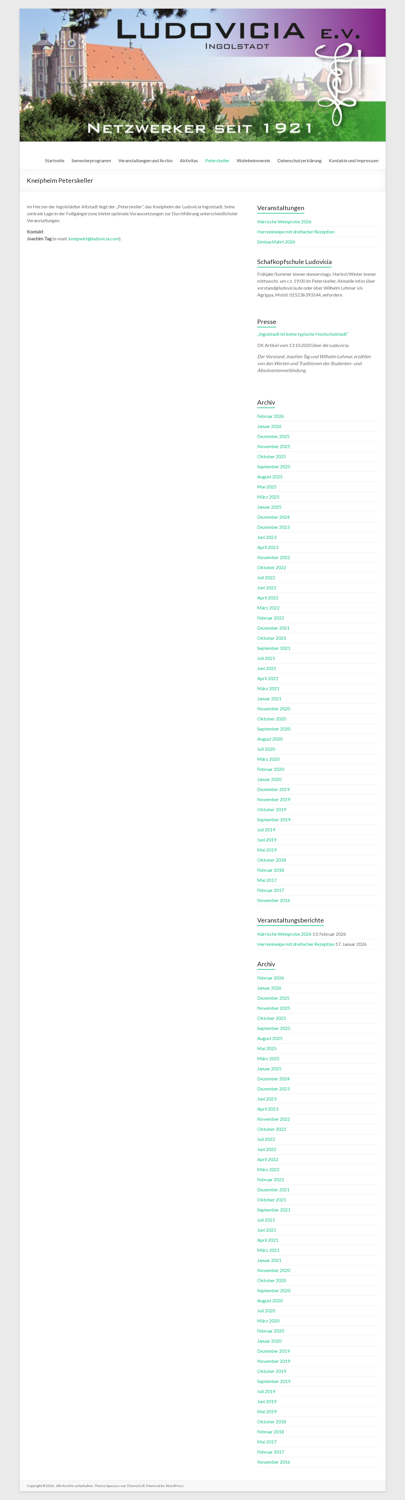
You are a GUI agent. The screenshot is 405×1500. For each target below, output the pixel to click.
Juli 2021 (266, 658)
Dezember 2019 (273, 789)
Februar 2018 (270, 870)
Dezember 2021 (273, 628)
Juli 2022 (266, 577)
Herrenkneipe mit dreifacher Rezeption (296, 231)
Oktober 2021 (271, 638)
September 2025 (273, 466)
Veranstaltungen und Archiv (145, 160)
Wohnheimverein (253, 160)
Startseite (54, 160)
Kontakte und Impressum (353, 160)
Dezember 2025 (273, 436)
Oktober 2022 (271, 567)
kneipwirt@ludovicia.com (93, 238)
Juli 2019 (266, 829)
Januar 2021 (269, 698)
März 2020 (268, 759)
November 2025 (273, 446)
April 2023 (267, 547)
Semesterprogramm (91, 160)
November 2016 (273, 900)
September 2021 (273, 648)
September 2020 (273, 728)
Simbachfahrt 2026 (276, 241)
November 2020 (273, 708)
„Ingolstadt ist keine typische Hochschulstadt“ (302, 334)
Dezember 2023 (273, 527)
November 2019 (273, 799)
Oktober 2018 (271, 860)
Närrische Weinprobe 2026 (284, 221)
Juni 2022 (266, 587)
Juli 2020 (266, 749)
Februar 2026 (270, 416)
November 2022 (273, 557)
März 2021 (268, 688)
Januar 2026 (269, 426)
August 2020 (270, 738)
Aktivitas (189, 160)
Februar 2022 (270, 617)
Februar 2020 (270, 769)
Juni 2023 (266, 537)
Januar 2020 (269, 779)
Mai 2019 (267, 849)
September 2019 (273, 819)
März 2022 (268, 607)
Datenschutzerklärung (299, 160)
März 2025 (268, 496)
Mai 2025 (267, 486)
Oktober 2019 (271, 809)
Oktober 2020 (271, 718)
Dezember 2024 (273, 517)
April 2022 (267, 597)
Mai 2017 (267, 880)
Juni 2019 (266, 839)
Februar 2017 (270, 890)
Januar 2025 (269, 507)
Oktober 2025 (271, 456)
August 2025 (270, 476)
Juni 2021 (266, 668)
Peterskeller (217, 160)
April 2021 (267, 678)
